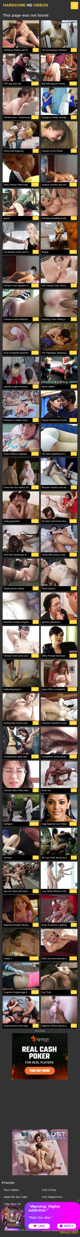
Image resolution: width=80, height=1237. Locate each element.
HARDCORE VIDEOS (25, 5)
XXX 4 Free (49, 1189)
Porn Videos (11, 1189)
